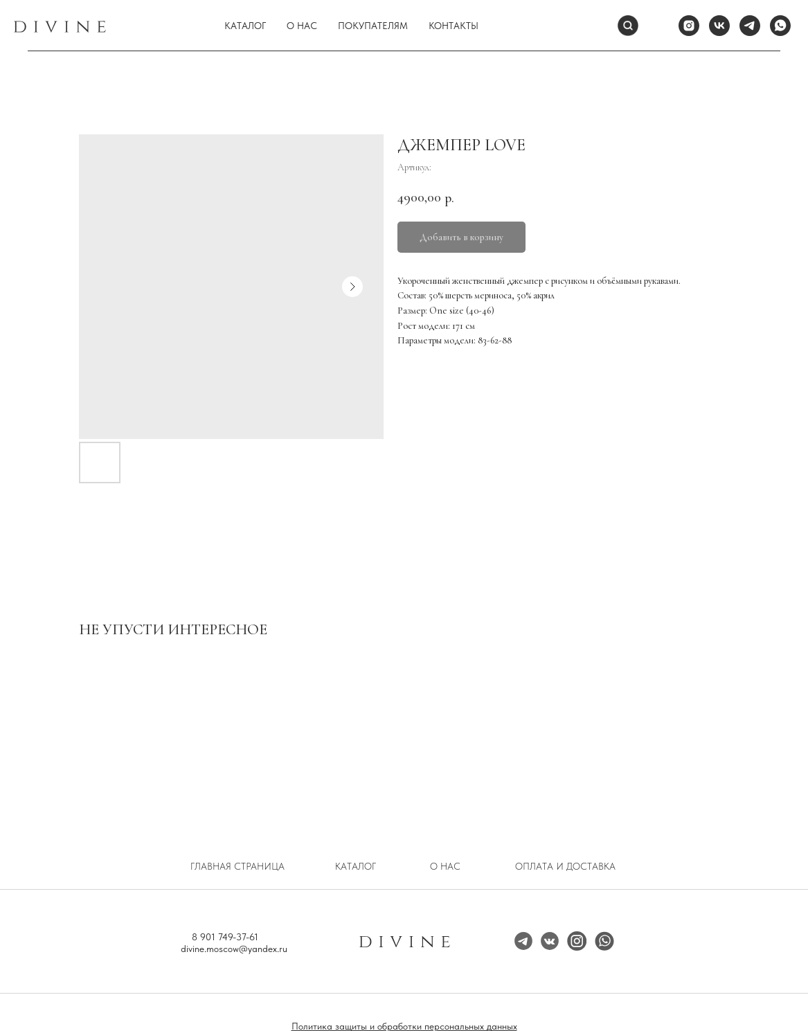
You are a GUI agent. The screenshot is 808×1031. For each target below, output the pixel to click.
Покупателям (373, 25)
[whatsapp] (780, 25)
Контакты (453, 25)
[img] (576, 941)
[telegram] (749, 25)
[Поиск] (628, 25)
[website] (658, 25)
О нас (302, 25)
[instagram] (689, 25)
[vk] (719, 25)
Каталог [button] (245, 25)
